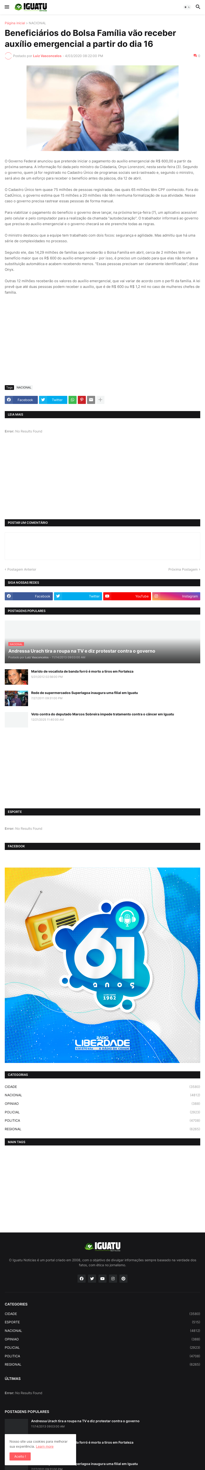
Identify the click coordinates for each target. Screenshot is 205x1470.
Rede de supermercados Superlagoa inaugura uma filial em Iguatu (84, 693)
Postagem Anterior (21, 569)
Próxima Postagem (183, 569)
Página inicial (15, 23)
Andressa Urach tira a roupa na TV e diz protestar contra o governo (85, 1421)
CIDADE (102, 1086)
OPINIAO (102, 1103)
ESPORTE (102, 1322)
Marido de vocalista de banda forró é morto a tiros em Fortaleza (82, 671)
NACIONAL (37, 23)
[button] (6, 7)
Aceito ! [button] (20, 1456)
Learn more (45, 1446)
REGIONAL (102, 1129)
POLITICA (102, 1120)
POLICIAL (102, 1112)
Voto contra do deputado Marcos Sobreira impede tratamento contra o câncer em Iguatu (102, 714)
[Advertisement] (102, 346)
